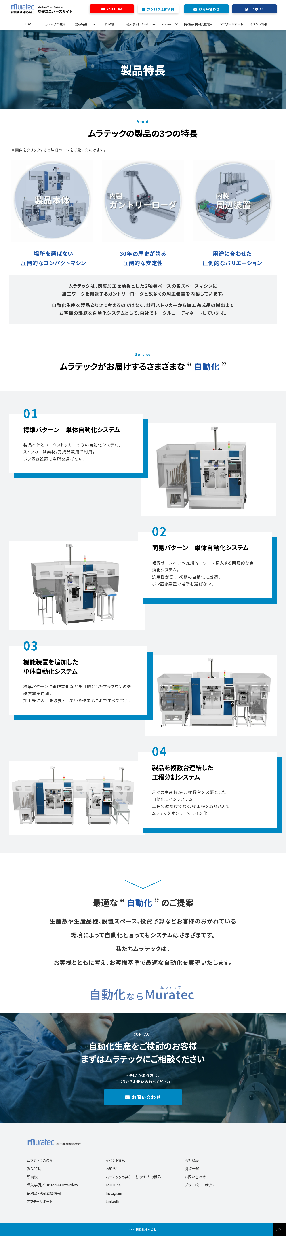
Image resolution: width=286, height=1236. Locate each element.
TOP (27, 24)
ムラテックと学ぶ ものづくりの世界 (133, 1176)
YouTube (115, 9)
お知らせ (112, 1168)
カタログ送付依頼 (160, 9)
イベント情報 (258, 24)
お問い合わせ (209, 9)
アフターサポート (231, 24)
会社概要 (192, 1160)
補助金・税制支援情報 (198, 24)
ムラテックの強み (54, 24)
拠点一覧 (192, 1168)
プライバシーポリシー (201, 1184)
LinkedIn (113, 1201)
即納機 (110, 24)
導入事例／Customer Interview (149, 24)
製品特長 (81, 24)
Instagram (114, 1193)
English (257, 9)
